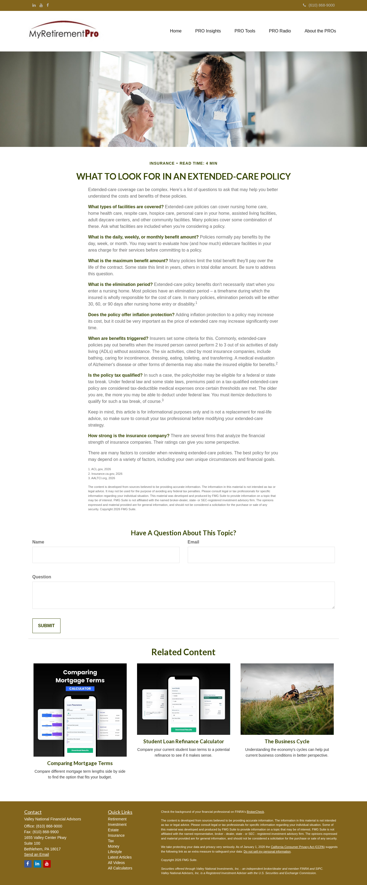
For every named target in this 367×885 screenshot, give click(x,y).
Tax (111, 841)
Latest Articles (120, 857)
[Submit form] (46, 625)
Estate (113, 830)
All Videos (116, 862)
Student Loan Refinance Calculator (183, 741)
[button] (208, 31)
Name (38, 542)
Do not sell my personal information (267, 851)
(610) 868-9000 (319, 5)
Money (113, 846)
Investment (117, 824)
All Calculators (120, 868)
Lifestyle (115, 852)
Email (193, 542)
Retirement (117, 819)
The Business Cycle (287, 741)
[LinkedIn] (34, 5)
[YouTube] (41, 5)
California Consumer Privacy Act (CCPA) (298, 846)
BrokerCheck (255, 811)
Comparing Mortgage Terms (80, 763)
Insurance (116, 835)
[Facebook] (48, 5)
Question (41, 577)
